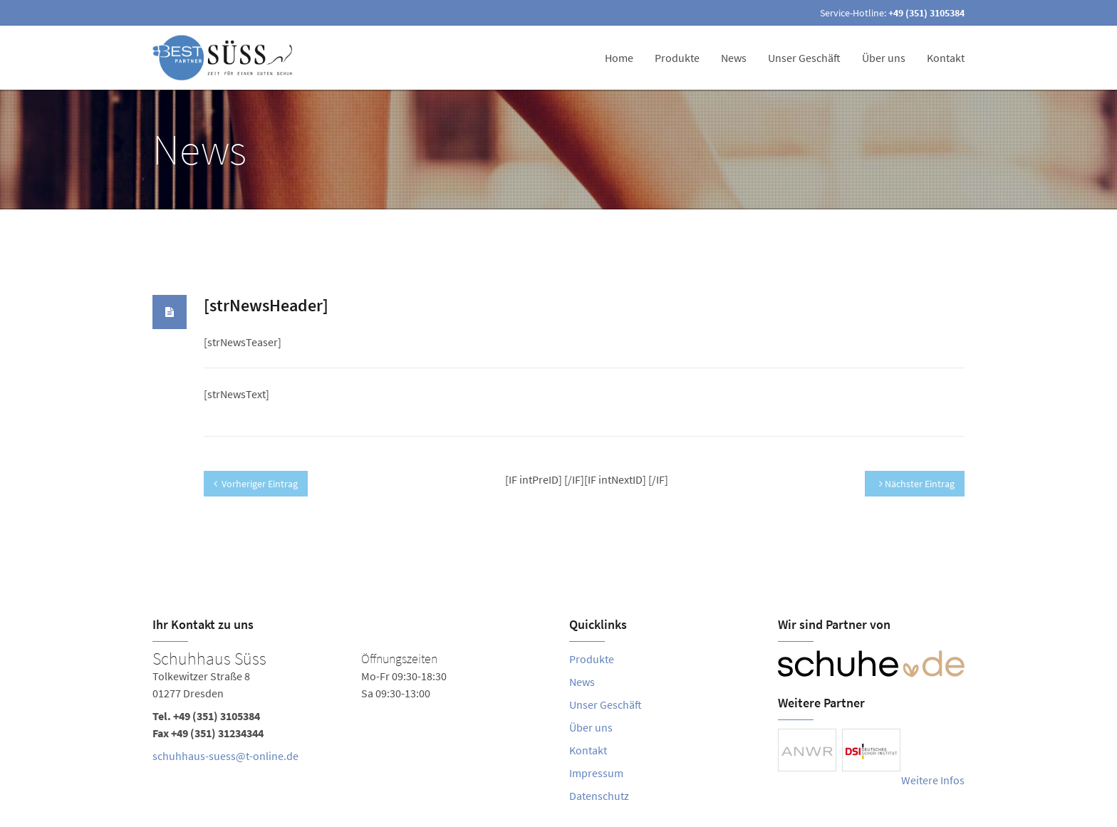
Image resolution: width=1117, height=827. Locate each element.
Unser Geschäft (804, 58)
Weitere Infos (933, 780)
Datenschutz (599, 796)
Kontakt (946, 58)
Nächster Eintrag (917, 483)
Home (619, 58)
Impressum (596, 773)
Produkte (677, 58)
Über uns (883, 58)
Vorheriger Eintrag (256, 483)
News (734, 58)
